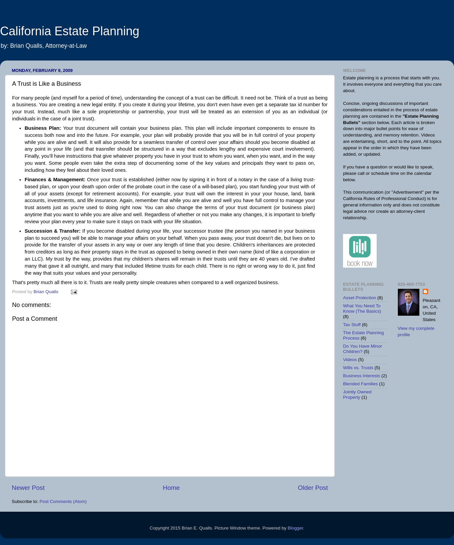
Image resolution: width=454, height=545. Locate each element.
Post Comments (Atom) (63, 501)
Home (171, 487)
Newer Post (28, 487)
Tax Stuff (352, 324)
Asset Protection (359, 297)
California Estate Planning (69, 31)
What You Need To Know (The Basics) (362, 308)
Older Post (313, 487)
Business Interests (361, 375)
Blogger (295, 528)
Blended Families (360, 383)
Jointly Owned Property (357, 394)
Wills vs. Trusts (358, 367)
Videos (350, 359)
